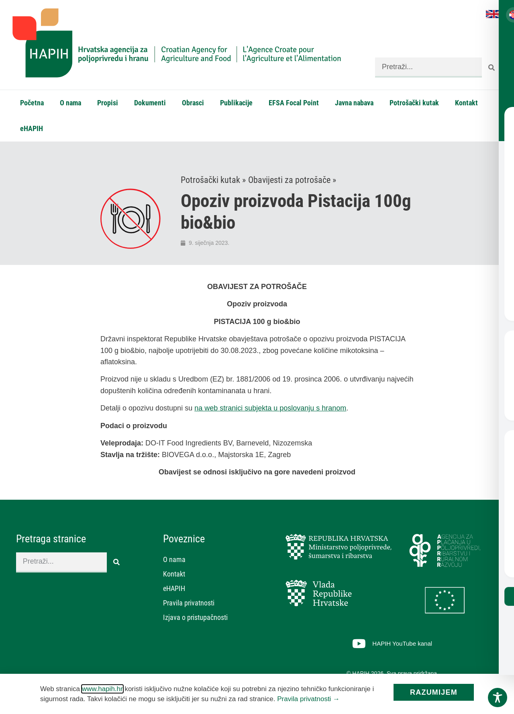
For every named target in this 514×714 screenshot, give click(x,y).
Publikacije (236, 102)
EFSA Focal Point (294, 102)
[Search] (492, 67)
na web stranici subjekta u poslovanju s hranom (270, 408)
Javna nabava (354, 102)
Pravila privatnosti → (308, 699)
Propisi (107, 102)
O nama (70, 102)
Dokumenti (150, 102)
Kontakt (466, 102)
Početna (32, 102)
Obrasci (193, 102)
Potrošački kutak (414, 102)
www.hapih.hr (102, 689)
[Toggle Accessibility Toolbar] (497, 697)
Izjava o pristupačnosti (195, 617)
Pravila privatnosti (188, 603)
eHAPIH (31, 128)
